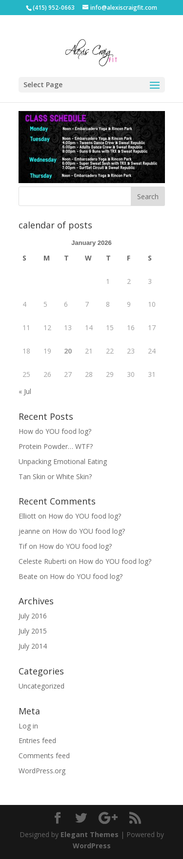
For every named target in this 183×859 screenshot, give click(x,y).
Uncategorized (41, 686)
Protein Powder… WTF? (56, 446)
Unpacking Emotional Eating (63, 461)
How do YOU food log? (55, 431)
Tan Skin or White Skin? (55, 476)
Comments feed (44, 755)
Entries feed (37, 740)
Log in (28, 725)
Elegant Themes (90, 834)
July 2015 (33, 630)
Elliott (27, 516)
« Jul (25, 391)
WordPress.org (42, 770)
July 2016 (33, 615)
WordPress (92, 845)
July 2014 (33, 646)
